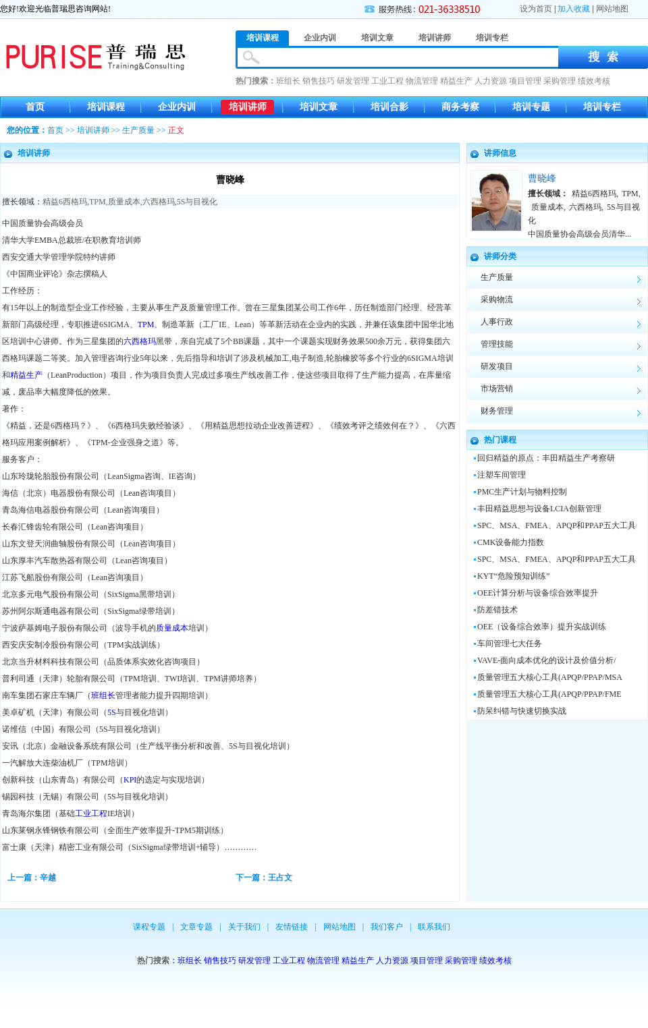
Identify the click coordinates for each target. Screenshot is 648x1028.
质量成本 (124, 201)
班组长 (288, 81)
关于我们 (244, 927)
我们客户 (387, 927)
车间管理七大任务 (509, 643)
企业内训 (177, 107)
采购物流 (497, 299)
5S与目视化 (197, 201)
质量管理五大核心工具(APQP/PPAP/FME (549, 694)
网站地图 (612, 8)
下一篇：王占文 (264, 877)
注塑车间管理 (501, 475)
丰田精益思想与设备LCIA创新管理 (539, 508)
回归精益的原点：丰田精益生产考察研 (546, 458)
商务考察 (460, 107)
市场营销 (497, 388)
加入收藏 (574, 8)
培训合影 (389, 107)
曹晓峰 (542, 178)
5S (111, 712)
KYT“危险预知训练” (513, 576)
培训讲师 (248, 107)
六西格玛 (158, 201)
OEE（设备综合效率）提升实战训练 (541, 626)
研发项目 (497, 366)
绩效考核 (594, 81)
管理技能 (497, 344)
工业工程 (387, 81)
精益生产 (456, 81)
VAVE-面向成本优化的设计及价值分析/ (546, 660)
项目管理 (525, 81)
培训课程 (106, 107)
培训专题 (531, 107)
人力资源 (491, 81)
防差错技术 (497, 610)
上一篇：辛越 (31, 877)
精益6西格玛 (65, 201)
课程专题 (149, 927)
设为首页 (536, 8)
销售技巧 (318, 81)
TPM (97, 201)
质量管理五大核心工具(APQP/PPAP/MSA (549, 677)
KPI (130, 779)
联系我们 (434, 927)
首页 (35, 107)
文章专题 (196, 927)
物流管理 (422, 81)
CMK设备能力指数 (510, 542)
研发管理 (353, 81)
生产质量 (138, 130)
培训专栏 (602, 107)
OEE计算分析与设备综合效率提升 (537, 593)
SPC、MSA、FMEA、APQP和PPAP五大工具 (556, 525)
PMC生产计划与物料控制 (522, 491)
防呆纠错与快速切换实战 (521, 711)
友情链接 (291, 927)
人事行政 (497, 321)
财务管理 (497, 411)
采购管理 (559, 81)
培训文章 (319, 107)
